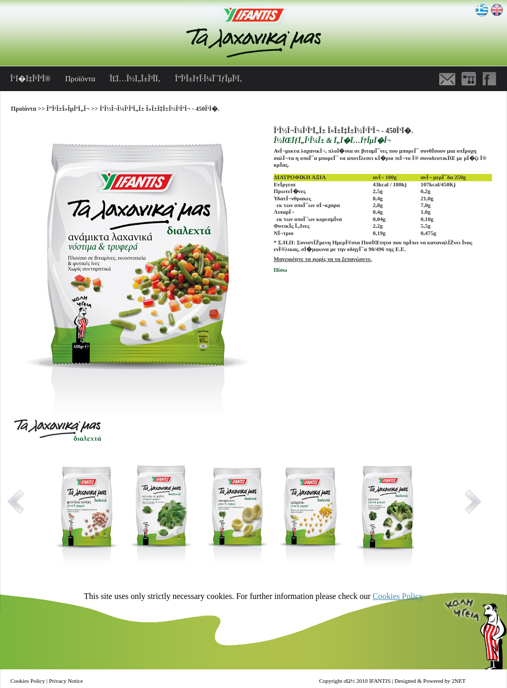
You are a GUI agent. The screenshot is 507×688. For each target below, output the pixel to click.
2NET (459, 681)
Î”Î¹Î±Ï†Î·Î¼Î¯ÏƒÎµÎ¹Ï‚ (208, 79)
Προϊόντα (80, 79)
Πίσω (280, 270)
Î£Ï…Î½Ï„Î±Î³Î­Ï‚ (135, 79)
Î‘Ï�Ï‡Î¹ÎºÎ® (30, 79)
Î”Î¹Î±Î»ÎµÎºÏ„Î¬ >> (73, 108)
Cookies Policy (397, 596)
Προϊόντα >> (29, 108)
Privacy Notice (66, 681)
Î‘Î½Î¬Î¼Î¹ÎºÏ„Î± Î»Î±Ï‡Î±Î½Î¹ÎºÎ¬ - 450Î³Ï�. (159, 108)
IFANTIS (379, 681)
